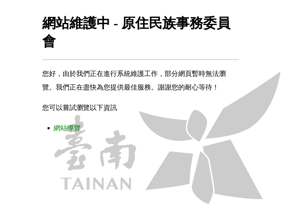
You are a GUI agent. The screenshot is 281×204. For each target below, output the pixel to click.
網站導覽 (67, 128)
